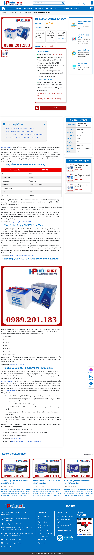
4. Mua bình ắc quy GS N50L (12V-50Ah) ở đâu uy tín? (22, 137)
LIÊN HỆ (76, 8)
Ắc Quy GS (27, 12)
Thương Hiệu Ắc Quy (16, 12)
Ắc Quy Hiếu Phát (9, 248)
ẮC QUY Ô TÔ (42, 522)
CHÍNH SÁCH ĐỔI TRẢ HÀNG (64, 526)
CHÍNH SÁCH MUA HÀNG (65, 516)
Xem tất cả (87, 454)
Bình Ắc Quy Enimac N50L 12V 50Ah (22, 255)
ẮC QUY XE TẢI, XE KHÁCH (44, 526)
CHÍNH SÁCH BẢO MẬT (64, 530)
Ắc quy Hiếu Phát (7, 147)
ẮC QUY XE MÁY (43, 530)
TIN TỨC (57, 8)
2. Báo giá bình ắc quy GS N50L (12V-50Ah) (19, 131)
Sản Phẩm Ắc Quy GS (17, 364)
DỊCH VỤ (47, 8)
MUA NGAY (53, 108)
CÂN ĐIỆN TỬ (42, 540)
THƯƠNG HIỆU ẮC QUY (44, 518)
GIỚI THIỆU (37, 8)
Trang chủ (4, 12)
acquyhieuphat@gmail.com (82, 4)
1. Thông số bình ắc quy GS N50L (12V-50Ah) (19, 128)
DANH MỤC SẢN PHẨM (23, 8)
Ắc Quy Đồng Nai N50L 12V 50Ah (21, 222)
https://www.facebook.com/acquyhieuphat (26, 441)
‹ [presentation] (36, 36)
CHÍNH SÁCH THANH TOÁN (63, 521)
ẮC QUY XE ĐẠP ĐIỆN (45, 533)
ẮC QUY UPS (42, 543)
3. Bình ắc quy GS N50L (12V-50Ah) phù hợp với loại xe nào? (24, 134)
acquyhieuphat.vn (17, 438)
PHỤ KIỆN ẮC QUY (44, 537)
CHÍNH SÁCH (67, 8)
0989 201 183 (86, 2)
